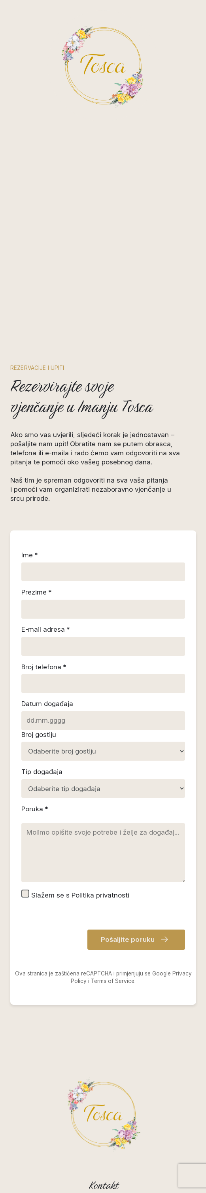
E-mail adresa (43, 629)
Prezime (34, 592)
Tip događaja (41, 772)
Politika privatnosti (100, 895)
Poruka (32, 808)
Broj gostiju (38, 734)
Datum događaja (47, 704)
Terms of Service (112, 980)
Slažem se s (75, 894)
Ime (27, 555)
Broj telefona (41, 666)
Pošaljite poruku (134, 939)
